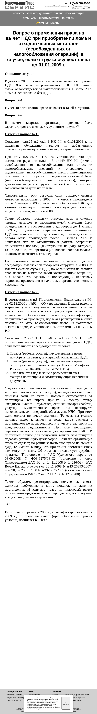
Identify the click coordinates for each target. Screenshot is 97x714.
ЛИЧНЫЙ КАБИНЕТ (50, 23)
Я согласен (66, 703)
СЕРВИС (58, 13)
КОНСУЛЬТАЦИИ (75, 13)
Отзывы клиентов (14, 700)
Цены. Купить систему (16, 698)
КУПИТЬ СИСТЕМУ (49, 18)
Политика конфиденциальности (77, 695)
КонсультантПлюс (15, 692)
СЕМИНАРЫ (30, 18)
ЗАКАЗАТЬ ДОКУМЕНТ (39, 13)
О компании (56, 692)
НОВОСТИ (18, 13)
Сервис (31, 692)
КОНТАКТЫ (67, 18)
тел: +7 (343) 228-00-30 (76, 3)
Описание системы (15, 695)
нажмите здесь (36, 709)
